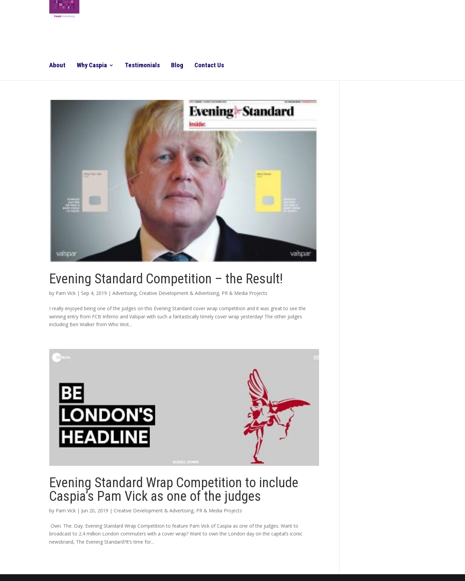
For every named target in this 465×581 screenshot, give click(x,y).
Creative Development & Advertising (179, 293)
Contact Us (209, 66)
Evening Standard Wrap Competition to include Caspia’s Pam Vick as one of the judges (173, 489)
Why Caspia (92, 66)
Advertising (124, 293)
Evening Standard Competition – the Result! (166, 279)
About (57, 66)
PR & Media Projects (244, 293)
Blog (177, 66)
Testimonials (142, 66)
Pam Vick (66, 293)
